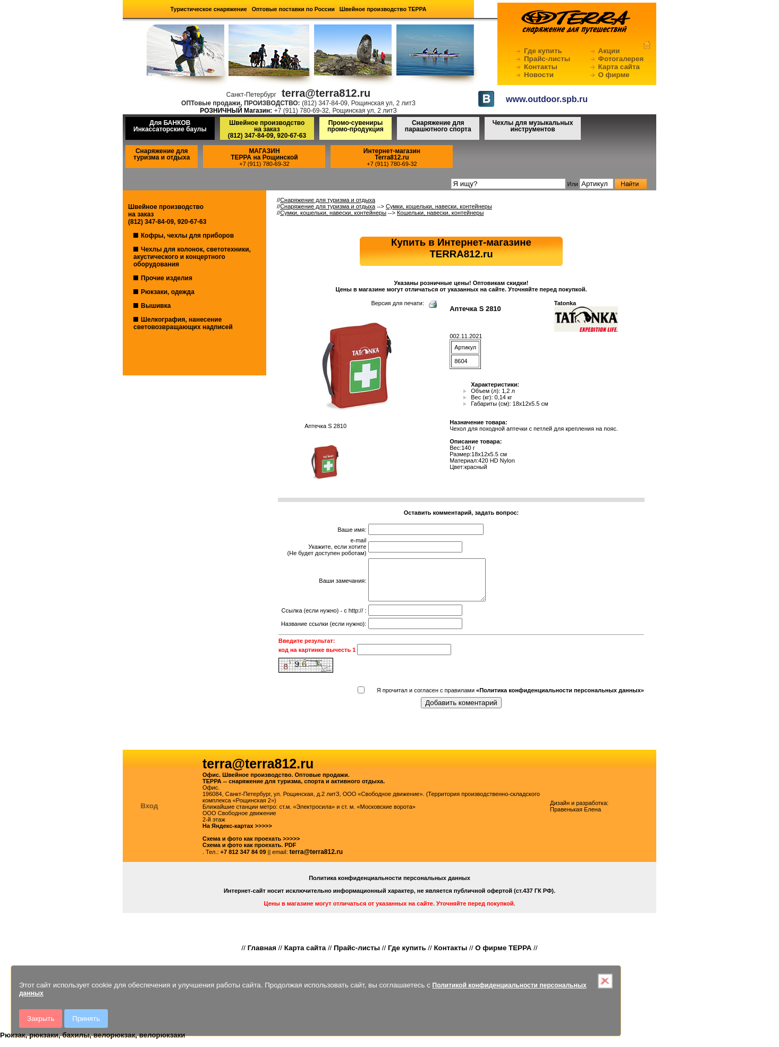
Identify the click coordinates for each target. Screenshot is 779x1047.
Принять (86, 1019)
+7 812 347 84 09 (243, 860)
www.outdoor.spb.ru (547, 99)
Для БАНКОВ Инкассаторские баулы (170, 126)
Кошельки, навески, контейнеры (440, 213)
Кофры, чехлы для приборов (187, 235)
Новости (539, 75)
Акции (609, 51)
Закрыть (40, 1019)
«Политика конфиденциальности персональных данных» (560, 698)
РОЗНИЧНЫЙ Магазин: (236, 110)
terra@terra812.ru (316, 860)
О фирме (614, 75)
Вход (149, 814)
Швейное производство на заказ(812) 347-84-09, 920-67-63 (267, 129)
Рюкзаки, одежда (167, 292)
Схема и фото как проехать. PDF (249, 853)
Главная (262, 956)
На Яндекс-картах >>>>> (237, 834)
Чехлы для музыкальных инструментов (533, 126)
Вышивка (156, 305)
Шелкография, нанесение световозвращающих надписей (183, 323)
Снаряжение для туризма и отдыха (161, 154)
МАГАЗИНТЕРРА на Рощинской (264, 154)
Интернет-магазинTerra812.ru (391, 154)
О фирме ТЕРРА (503, 956)
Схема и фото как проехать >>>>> (251, 846)
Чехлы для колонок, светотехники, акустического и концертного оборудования (192, 257)
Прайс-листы (547, 59)
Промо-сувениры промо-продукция (355, 126)
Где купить (543, 51)
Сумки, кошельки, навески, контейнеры (439, 206)
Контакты (540, 67)
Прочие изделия (166, 278)
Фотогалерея (621, 59)
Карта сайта (619, 67)
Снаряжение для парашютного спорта (438, 126)
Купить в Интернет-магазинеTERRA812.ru (461, 248)
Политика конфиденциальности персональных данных (389, 886)
